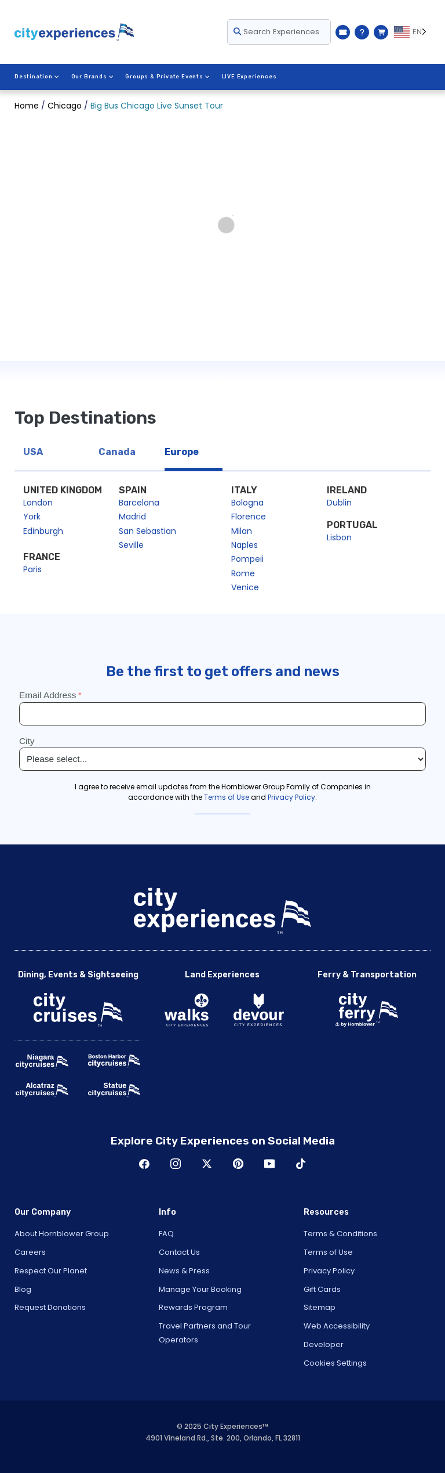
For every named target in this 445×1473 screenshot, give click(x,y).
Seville (131, 545)
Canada (117, 451)
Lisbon (339, 537)
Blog (22, 1289)
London (38, 502)
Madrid (132, 516)
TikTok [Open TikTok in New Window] (301, 1163)
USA (33, 451)
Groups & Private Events (167, 77)
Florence (248, 516)
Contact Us (179, 1252)
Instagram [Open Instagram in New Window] (175, 1163)
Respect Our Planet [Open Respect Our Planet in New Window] (50, 1270)
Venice (245, 587)
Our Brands (92, 77)
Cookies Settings (335, 1363)
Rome (243, 573)
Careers (30, 1252)
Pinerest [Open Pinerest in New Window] (238, 1163)
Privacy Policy (329, 1270)
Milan (241, 531)
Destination (37, 77)
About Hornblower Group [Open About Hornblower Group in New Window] (61, 1233)
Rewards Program (193, 1307)
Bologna (247, 502)
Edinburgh (43, 531)
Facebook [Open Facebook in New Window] (144, 1163)
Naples (244, 545)
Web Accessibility (337, 1325)
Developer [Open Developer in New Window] (324, 1344)
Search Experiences (276, 31)
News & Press (184, 1270)
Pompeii (247, 559)
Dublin (339, 502)
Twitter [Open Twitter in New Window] (207, 1163)
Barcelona (139, 502)
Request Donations (50, 1307)
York (32, 516)
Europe (182, 451)
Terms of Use (328, 1252)
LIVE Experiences (249, 77)
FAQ (166, 1233)
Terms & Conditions (340, 1233)
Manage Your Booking (200, 1289)
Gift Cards (322, 1289)
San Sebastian (147, 531)
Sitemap (319, 1307)
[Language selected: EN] (412, 31)
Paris (32, 569)
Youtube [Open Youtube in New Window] (269, 1163)
